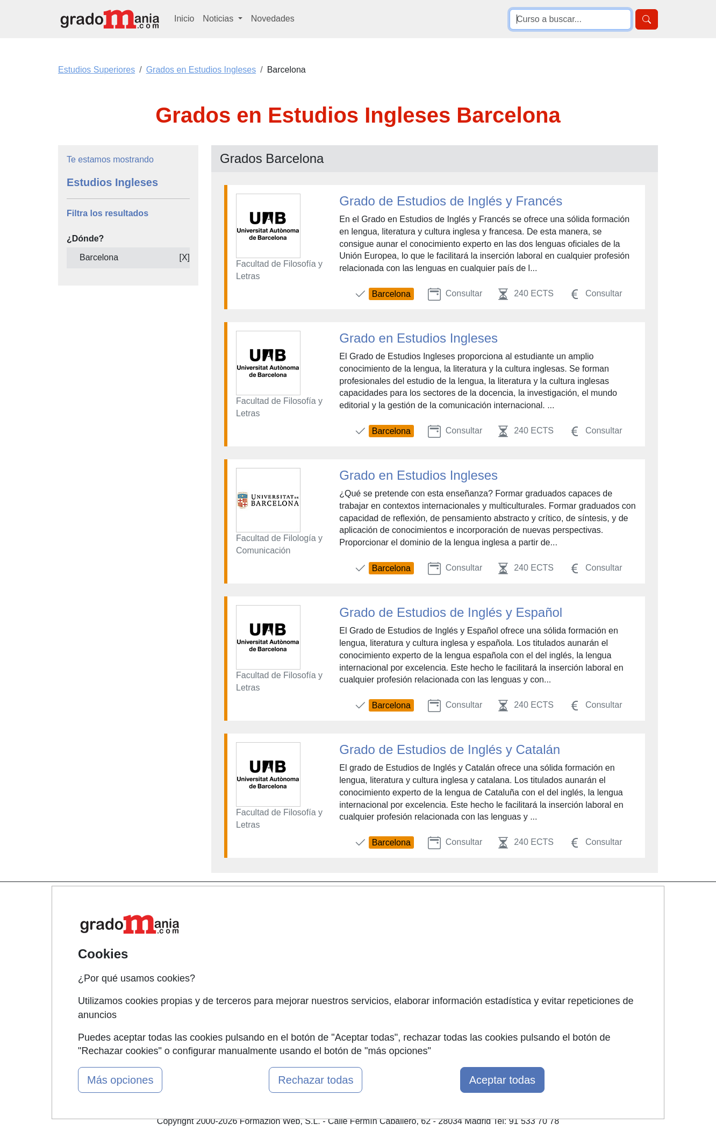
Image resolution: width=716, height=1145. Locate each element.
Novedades (273, 18)
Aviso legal (445, 946)
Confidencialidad (456, 925)
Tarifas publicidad (253, 946)
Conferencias (347, 958)
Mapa (230, 904)
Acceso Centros (250, 987)
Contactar (442, 904)
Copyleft (440, 967)
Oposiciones (345, 1012)
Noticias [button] (219, 18)
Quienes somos (250, 925)
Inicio (184, 18)
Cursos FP (342, 937)
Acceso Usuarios (252, 967)
